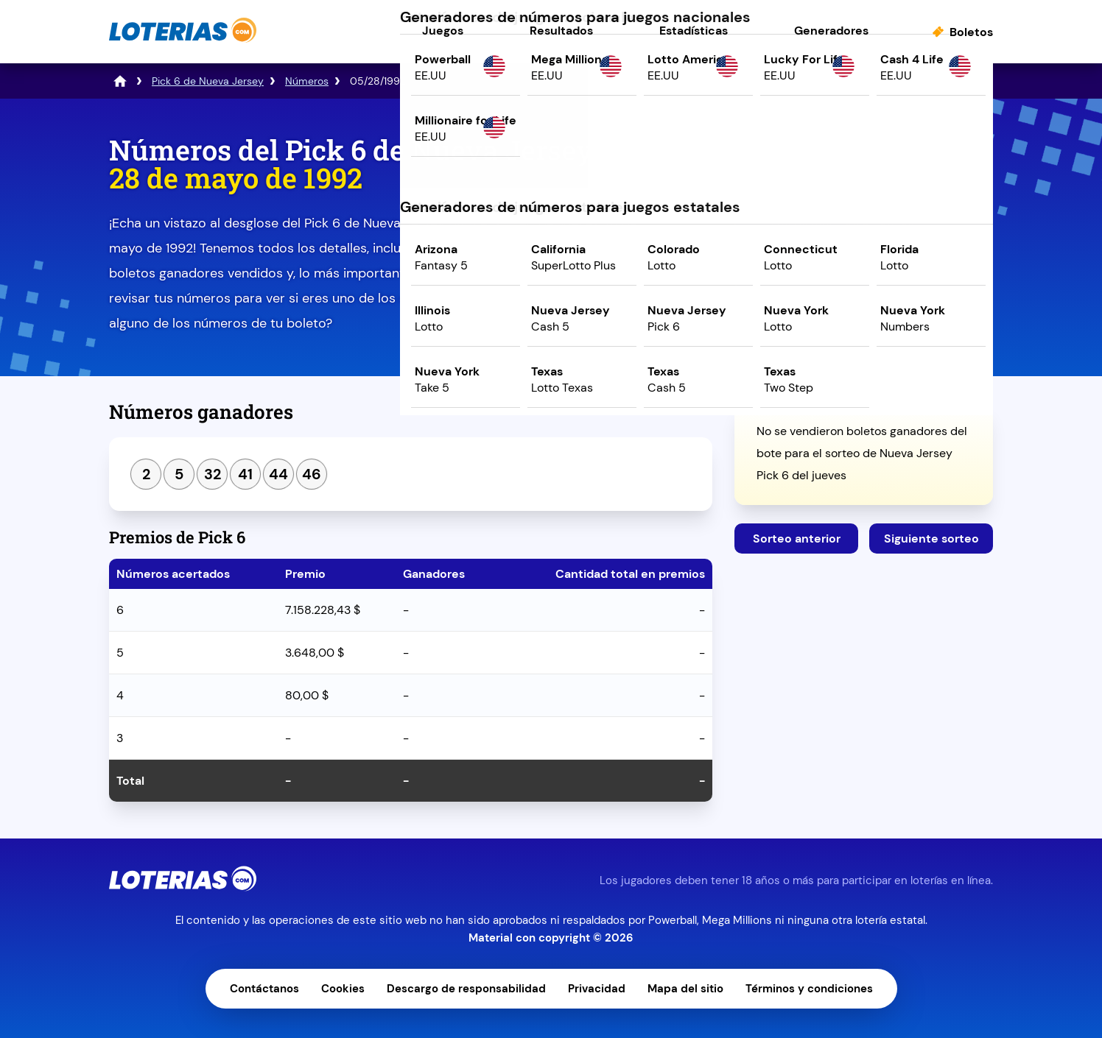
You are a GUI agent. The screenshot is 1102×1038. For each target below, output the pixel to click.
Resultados (561, 30)
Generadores (831, 30)
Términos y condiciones (809, 988)
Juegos (442, 30)
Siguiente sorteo (931, 538)
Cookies (343, 988)
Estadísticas (693, 30)
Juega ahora (864, 262)
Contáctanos (264, 988)
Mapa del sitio (685, 988)
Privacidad (596, 988)
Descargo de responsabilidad (466, 988)
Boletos (971, 32)
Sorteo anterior (796, 538)
